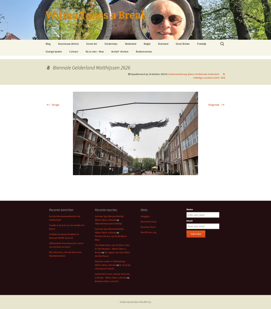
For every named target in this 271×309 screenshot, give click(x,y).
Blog (48, 43)
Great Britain (183, 43)
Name (189, 209)
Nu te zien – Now (95, 51)
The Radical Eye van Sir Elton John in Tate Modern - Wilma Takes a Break (112, 249)
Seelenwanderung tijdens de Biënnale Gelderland (193, 74)
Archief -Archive (119, 51)
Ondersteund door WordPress (135, 301)
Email (189, 220)
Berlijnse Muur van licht (106, 281)
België (147, 43)
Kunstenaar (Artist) (68, 43)
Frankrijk (201, 43)
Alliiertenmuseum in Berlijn (108, 223)
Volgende (216, 104)
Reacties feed (148, 227)
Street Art (91, 43)
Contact (73, 51)
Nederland (130, 43)
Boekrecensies (144, 51)
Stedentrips (111, 43)
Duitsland (163, 43)
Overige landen (54, 51)
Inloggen (145, 216)
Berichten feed (148, 221)
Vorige (52, 104)
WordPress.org (148, 232)
